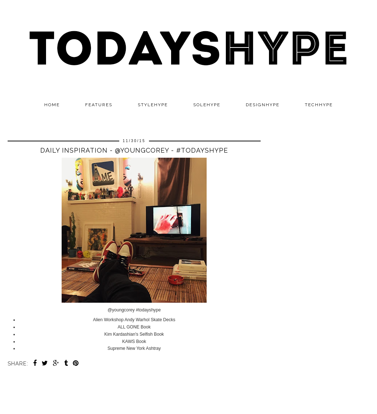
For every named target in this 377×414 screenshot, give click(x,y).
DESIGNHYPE (262, 104)
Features (98, 104)
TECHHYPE (319, 104)
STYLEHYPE (153, 104)
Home (52, 104)
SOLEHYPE (206, 104)
